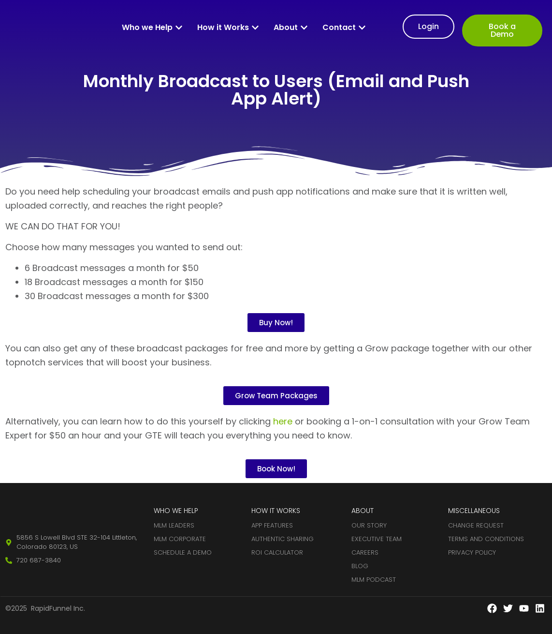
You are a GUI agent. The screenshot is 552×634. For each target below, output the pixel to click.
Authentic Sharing (282, 538)
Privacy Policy (472, 552)
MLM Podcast (373, 579)
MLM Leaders (174, 525)
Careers (364, 552)
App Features (272, 525)
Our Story (369, 525)
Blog (359, 566)
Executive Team (376, 538)
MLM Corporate (180, 538)
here (282, 421)
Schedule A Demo (183, 552)
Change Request (476, 525)
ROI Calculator (277, 552)
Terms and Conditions (486, 538)
